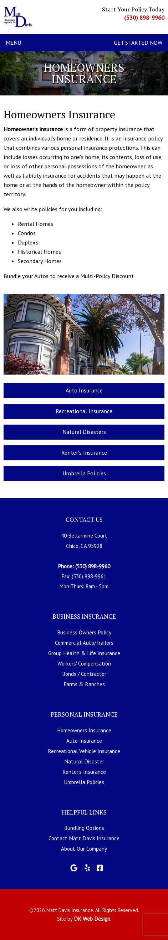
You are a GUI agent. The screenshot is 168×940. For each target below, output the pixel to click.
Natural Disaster (84, 761)
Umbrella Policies (84, 473)
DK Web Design (92, 918)
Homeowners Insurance (84, 730)
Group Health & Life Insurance (84, 653)
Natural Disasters (84, 431)
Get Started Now (138, 42)
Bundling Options (84, 827)
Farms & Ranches (84, 684)
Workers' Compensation (84, 663)
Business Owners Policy (84, 632)
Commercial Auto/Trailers (84, 642)
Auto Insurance (84, 390)
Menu (13, 42)
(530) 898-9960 (144, 17)
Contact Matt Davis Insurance (84, 838)
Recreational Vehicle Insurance (84, 751)
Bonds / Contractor (84, 673)
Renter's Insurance (84, 452)
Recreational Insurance (84, 411)
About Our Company (84, 848)
